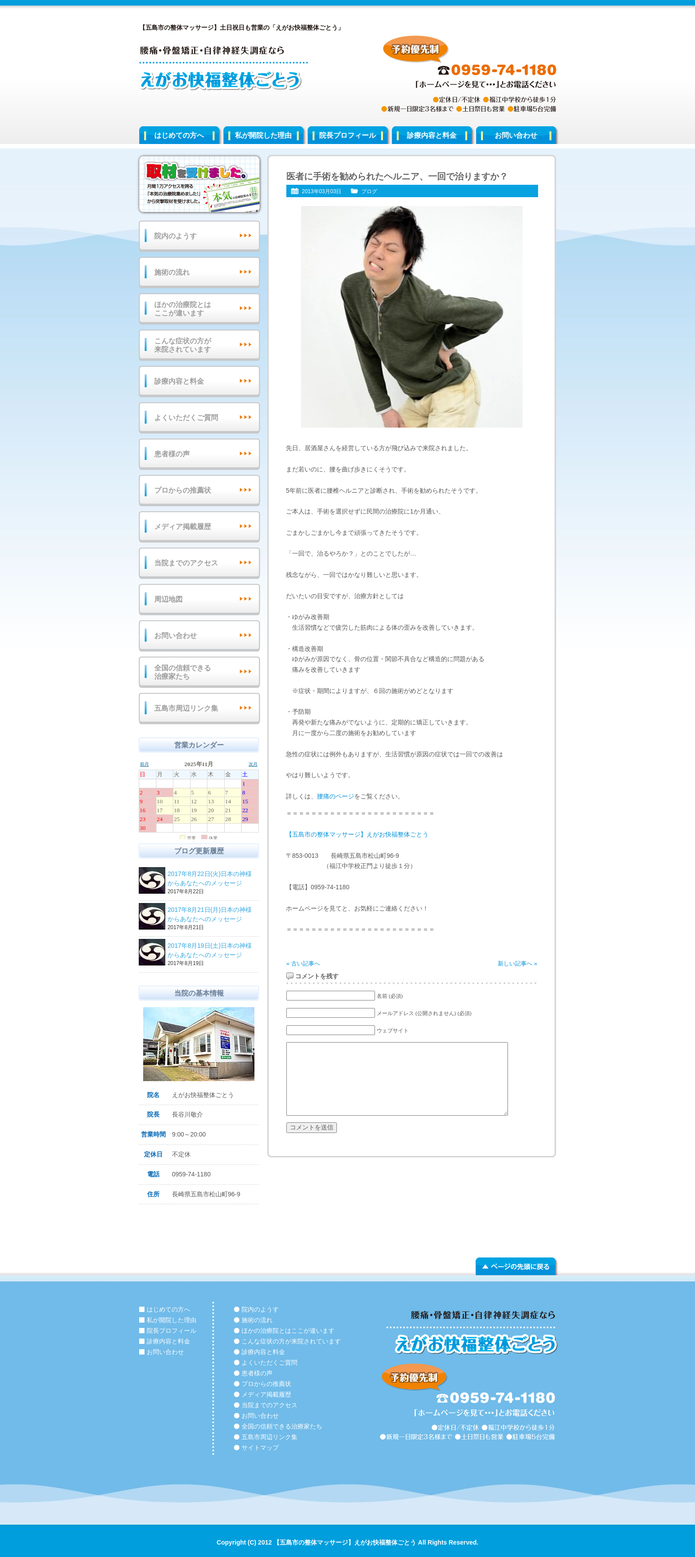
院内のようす (175, 236)
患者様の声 (172, 454)
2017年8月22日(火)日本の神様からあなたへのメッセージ (212, 879)
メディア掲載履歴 (182, 526)
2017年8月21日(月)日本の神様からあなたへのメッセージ (212, 915)
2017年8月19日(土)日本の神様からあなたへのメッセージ (212, 951)
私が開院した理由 (263, 135)
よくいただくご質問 (186, 417)
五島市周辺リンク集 (186, 708)
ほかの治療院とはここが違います (182, 309)
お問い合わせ (516, 135)
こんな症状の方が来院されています (182, 345)
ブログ (369, 191)
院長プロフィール (347, 135)
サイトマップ (260, 1447)
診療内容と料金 (432, 135)
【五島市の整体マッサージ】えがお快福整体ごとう (357, 834)
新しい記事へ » (517, 963)
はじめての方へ (179, 135)
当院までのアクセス (186, 563)
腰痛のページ (335, 796)
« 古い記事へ (303, 963)
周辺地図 (168, 599)
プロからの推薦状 (182, 490)
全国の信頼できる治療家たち (182, 672)
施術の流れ (172, 272)
